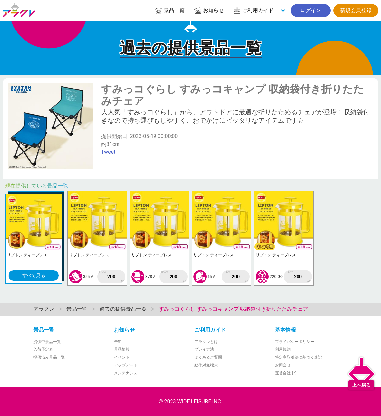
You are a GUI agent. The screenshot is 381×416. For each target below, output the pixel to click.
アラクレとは (206, 341)
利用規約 (283, 349)
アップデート (125, 365)
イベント (122, 357)
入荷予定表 (43, 349)
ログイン (311, 10)
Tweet (108, 152)
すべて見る (33, 275)
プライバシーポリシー (294, 341)
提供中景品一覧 (47, 341)
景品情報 (122, 349)
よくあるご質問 (208, 357)
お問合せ (283, 365)
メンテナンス (125, 373)
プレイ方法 (204, 349)
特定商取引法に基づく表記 (298, 357)
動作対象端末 (206, 365)
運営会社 (286, 373)
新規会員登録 (356, 10)
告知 (118, 341)
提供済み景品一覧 (49, 357)
